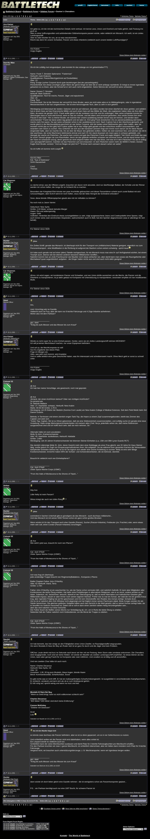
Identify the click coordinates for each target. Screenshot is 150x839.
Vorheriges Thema (128, 16)
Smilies (38, 827)
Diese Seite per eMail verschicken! (76, 808)
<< (13, 16)
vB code (39, 825)
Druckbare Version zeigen (52, 808)
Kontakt (63, 835)
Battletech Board (13, 11)
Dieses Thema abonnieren (101, 808)
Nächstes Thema (140, 16)
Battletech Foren (30, 11)
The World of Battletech (79, 835)
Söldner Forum (47, 11)
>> (30, 16)
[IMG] (38, 829)
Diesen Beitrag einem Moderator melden (133, 55)
